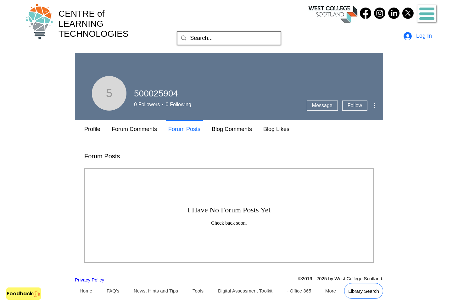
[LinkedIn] (393, 13)
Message (322, 105)
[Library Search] (363, 291)
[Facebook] (365, 13)
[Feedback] (23, 293)
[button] (426, 14)
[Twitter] (408, 13)
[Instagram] (379, 13)
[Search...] (228, 38)
